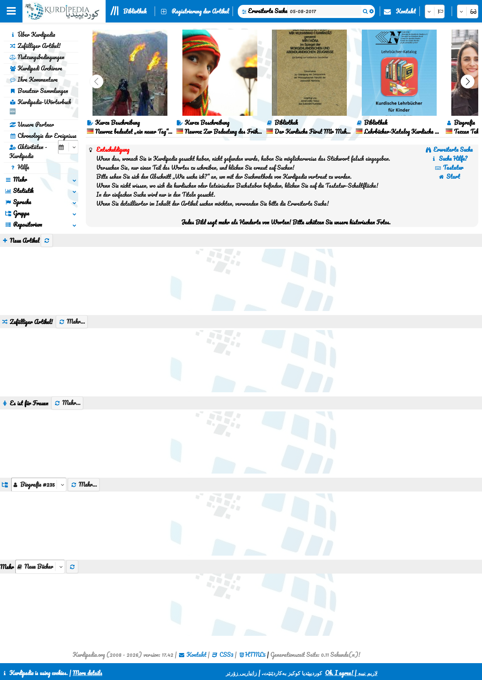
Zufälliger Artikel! (35, 45)
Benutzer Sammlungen (38, 90)
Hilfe (19, 167)
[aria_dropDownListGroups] (39, 484)
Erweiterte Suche (267, 10)
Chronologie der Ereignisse (42, 135)
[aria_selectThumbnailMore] (40, 566)
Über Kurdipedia (32, 34)
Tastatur (449, 167)
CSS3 (226, 654)
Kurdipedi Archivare (35, 68)
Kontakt (406, 11)
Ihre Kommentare (33, 79)
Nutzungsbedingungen (36, 56)
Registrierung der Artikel (200, 11)
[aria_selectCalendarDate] (68, 147)
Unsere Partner (31, 124)
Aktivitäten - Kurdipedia (28, 151)
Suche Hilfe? (449, 158)
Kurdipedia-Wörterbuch (40, 106)
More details (87, 672)
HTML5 (255, 654)
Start (449, 176)
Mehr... (71, 321)
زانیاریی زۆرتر (241, 672)
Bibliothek (134, 11)
